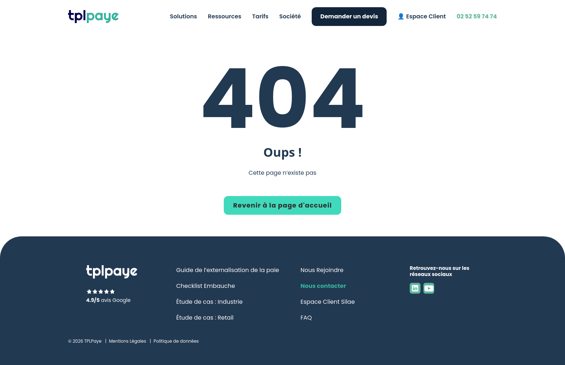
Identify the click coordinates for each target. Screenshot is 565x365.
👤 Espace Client (421, 16)
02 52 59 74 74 (477, 16)
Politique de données (176, 341)
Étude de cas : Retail (204, 317)
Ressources (224, 16)
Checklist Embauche (205, 286)
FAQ (306, 317)
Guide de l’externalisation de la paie (227, 270)
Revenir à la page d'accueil (282, 205)
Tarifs (260, 16)
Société (290, 16)
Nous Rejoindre (322, 270)
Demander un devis (349, 16)
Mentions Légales (127, 341)
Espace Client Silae (328, 302)
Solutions (183, 16)
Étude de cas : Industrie (209, 302)
